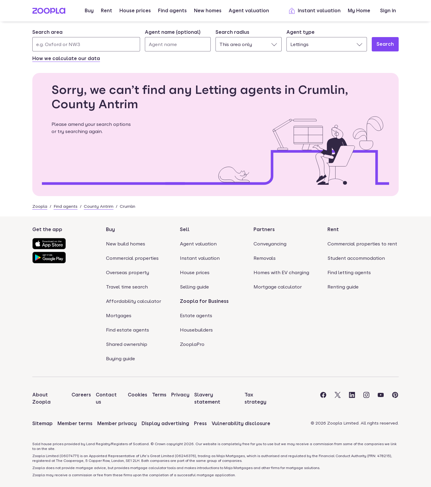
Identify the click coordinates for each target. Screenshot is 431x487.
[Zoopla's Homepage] (48, 12)
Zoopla (39, 206)
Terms (159, 395)
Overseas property (127, 272)
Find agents (172, 10)
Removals (265, 258)
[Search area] (86, 44)
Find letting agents (349, 272)
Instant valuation (314, 10)
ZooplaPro (192, 344)
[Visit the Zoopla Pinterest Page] (395, 398)
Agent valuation (249, 10)
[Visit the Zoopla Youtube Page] (380, 398)
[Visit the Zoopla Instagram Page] (366, 398)
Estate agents (196, 315)
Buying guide (120, 358)
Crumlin (127, 206)
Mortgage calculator (278, 287)
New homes (207, 10)
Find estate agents (127, 330)
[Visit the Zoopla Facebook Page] (323, 398)
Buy (89, 10)
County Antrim (98, 206)
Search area (47, 32)
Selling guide (194, 287)
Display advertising (165, 423)
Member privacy (117, 423)
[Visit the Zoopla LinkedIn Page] (352, 398)
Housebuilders (196, 330)
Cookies (137, 395)
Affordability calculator (133, 301)
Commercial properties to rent (362, 244)
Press (200, 423)
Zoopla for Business (204, 301)
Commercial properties (132, 258)
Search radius (232, 32)
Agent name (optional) (173, 32)
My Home (359, 10)
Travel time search (127, 287)
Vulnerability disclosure (241, 423)
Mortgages (118, 315)
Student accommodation (356, 258)
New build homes (125, 244)
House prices (135, 10)
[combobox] (86, 40)
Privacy (180, 395)
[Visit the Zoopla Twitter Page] (337, 398)
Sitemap (42, 423)
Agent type (300, 32)
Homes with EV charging (281, 272)
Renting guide (343, 287)
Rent (106, 10)
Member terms (74, 423)
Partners (264, 229)
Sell (184, 229)
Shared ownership (126, 344)
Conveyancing (270, 244)
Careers (81, 395)
